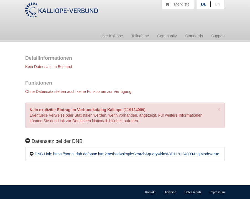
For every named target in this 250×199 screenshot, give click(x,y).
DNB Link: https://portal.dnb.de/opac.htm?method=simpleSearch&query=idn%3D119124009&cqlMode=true (127, 154)
